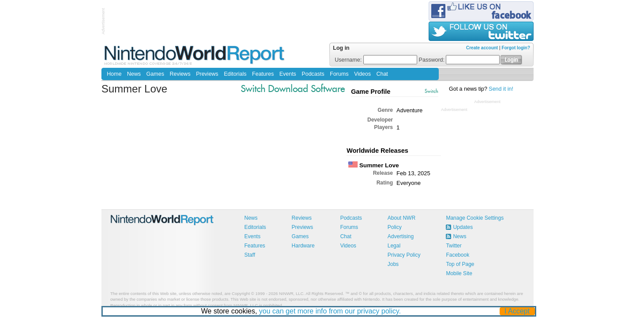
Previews (207, 74)
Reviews (180, 74)
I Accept (517, 311)
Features (263, 74)
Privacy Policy (404, 255)
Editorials (235, 74)
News (134, 74)
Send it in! (501, 89)
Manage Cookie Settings (475, 218)
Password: (459, 60)
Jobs (393, 264)
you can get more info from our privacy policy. (330, 311)
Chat (382, 74)
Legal (394, 246)
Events (287, 74)
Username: (376, 60)
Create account (482, 47)
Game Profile (370, 91)
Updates (463, 227)
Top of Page (460, 264)
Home (114, 74)
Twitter (453, 246)
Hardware (302, 246)
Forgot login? (516, 47)
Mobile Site (459, 273)
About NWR (401, 218)
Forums (339, 74)
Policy (395, 227)
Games (155, 74)
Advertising (401, 236)
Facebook (457, 255)
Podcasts (313, 74)
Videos (362, 74)
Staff (249, 255)
